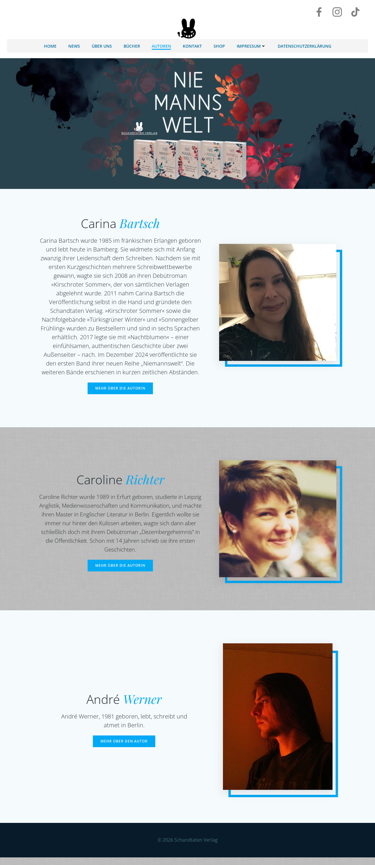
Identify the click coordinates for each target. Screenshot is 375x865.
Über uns (102, 44)
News (74, 44)
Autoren (161, 44)
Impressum (251, 44)
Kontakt (192, 44)
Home (50, 44)
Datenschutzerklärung (304, 44)
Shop (219, 44)
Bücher (132, 44)
